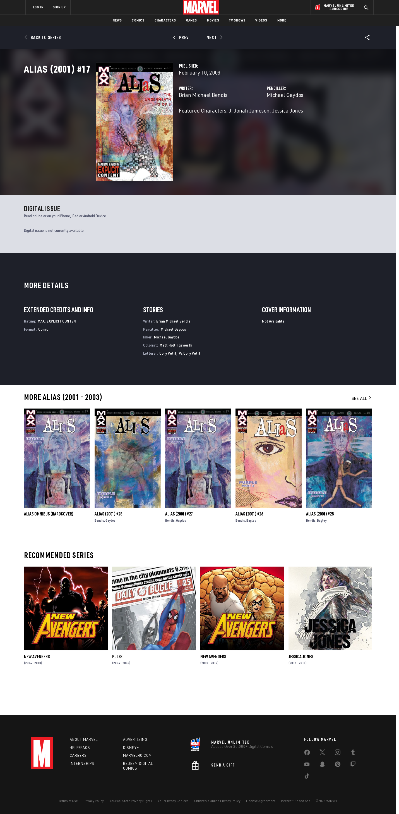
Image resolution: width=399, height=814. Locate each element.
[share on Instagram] (337, 753)
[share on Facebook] (307, 753)
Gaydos (110, 552)
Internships (82, 763)
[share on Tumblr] (353, 753)
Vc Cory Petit (189, 384)
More (282, 20)
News (117, 20)
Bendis (99, 552)
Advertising (135, 739)
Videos (261, 20)
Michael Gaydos (259, 119)
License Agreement (260, 801)
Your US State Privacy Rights (130, 801)
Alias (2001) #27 (179, 545)
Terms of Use (68, 801)
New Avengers (37, 688)
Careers (78, 755)
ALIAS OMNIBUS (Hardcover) (48, 545)
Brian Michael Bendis (152, 119)
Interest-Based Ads (295, 801)
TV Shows (237, 20)
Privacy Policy (93, 801)
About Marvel (84, 739)
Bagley (251, 552)
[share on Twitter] (322, 753)
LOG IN (38, 7)
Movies (213, 20)
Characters (165, 20)
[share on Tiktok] (307, 777)
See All (362, 430)
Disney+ (131, 747)
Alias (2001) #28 (108, 545)
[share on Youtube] (307, 765)
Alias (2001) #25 (320, 545)
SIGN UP (59, 7)
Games (191, 20)
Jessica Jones (301, 688)
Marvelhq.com (137, 755)
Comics (138, 20)
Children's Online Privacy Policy (217, 801)
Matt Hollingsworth (176, 376)
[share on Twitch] (353, 765)
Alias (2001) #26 (249, 545)
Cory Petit (167, 384)
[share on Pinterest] (337, 765)
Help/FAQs (80, 747)
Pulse (117, 688)
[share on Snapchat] (322, 765)
